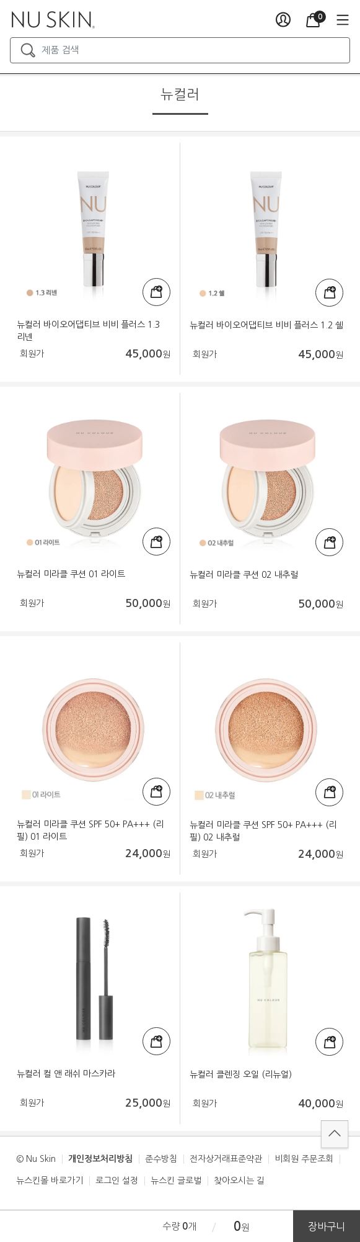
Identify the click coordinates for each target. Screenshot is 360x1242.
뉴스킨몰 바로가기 (49, 1180)
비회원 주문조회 (303, 1158)
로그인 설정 (116, 1180)
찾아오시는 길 (239, 1180)
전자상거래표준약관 (226, 1158)
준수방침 (161, 1158)
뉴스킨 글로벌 (176, 1180)
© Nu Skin (36, 1158)
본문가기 (0, 0)
